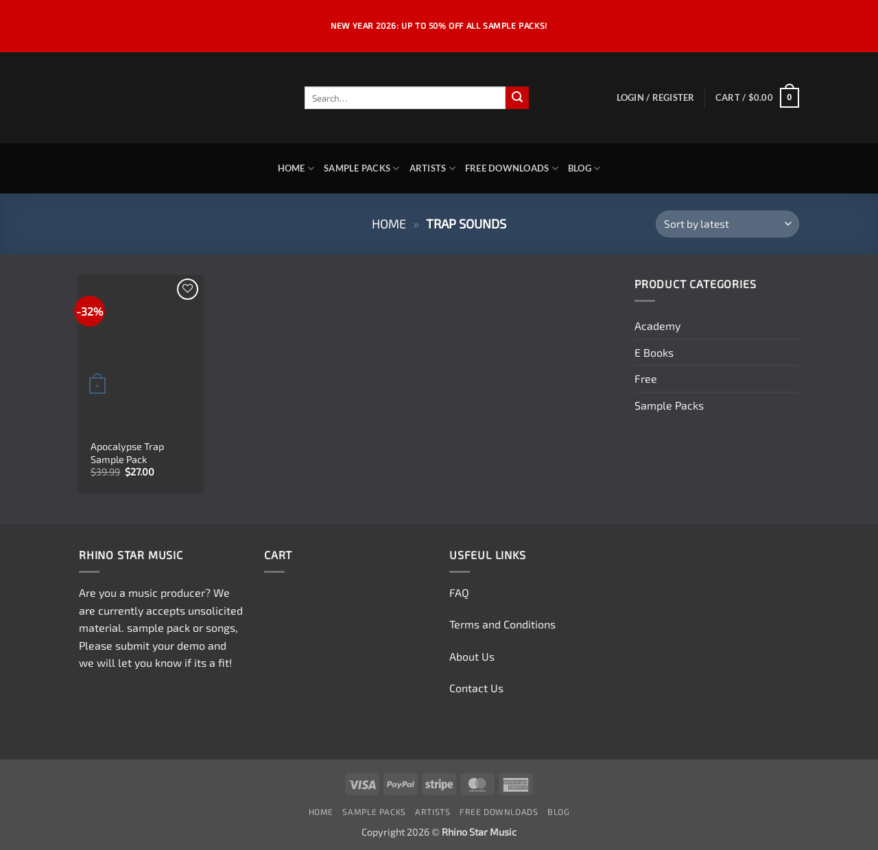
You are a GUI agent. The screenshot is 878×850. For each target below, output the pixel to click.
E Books (654, 352)
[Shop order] (727, 224)
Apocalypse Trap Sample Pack (127, 452)
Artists (432, 168)
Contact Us (476, 687)
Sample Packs (362, 168)
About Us (472, 656)
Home (296, 168)
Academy (657, 325)
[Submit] (517, 98)
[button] (656, 97)
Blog (584, 168)
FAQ (459, 592)
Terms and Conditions (502, 623)
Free (645, 378)
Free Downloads (511, 168)
